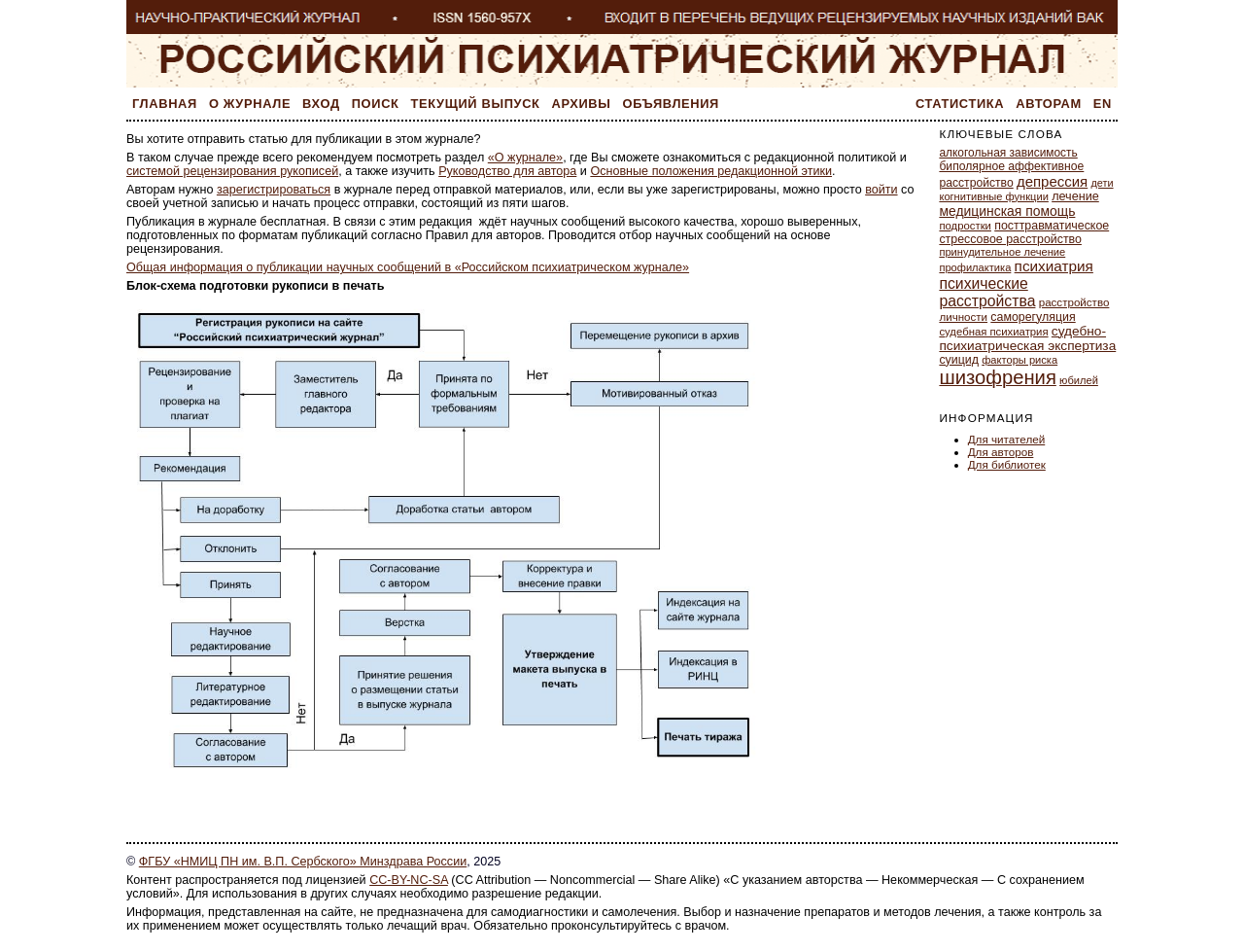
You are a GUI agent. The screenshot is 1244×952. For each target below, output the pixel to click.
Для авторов (1001, 451)
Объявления (671, 103)
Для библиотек (1007, 464)
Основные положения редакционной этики (711, 171)
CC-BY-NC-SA (408, 880)
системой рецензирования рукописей (232, 171)
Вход (321, 103)
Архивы (581, 103)
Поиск (375, 103)
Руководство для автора (507, 171)
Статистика (960, 103)
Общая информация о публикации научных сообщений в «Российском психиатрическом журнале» (407, 267)
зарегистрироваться (273, 189)
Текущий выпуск (475, 103)
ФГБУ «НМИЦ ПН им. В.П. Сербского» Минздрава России (302, 861)
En (1102, 103)
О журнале (250, 103)
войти (881, 189)
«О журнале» (525, 157)
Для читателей (1007, 439)
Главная (164, 103)
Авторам (1049, 103)
